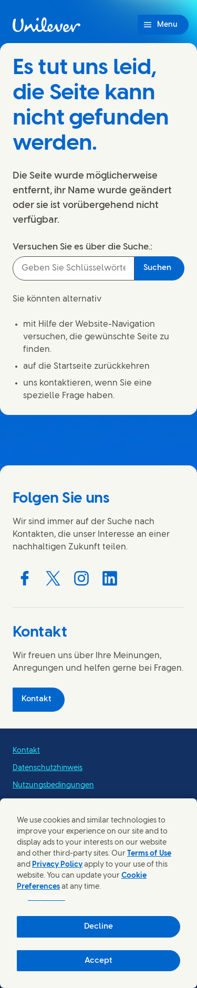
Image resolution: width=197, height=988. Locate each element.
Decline (98, 926)
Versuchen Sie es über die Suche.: (82, 247)
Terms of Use (149, 854)
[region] (98, 893)
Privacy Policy (57, 865)
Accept (98, 960)
